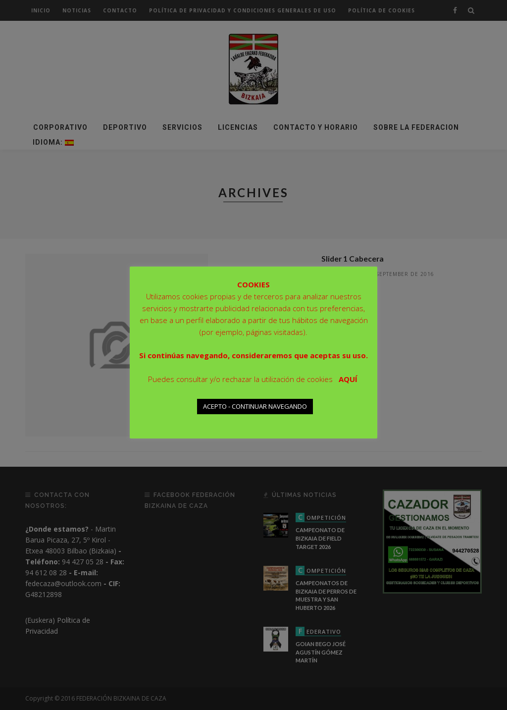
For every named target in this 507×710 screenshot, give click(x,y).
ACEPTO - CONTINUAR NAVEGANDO (255, 406)
